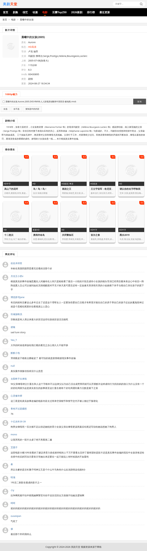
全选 (5, 109)
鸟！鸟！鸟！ (40, 188)
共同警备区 (68, 234)
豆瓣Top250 (59, 12)
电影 (45, 12)
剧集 (15, 12)
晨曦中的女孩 (27, 19)
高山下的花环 (11, 188)
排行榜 (91, 12)
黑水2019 (124, 234)
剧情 (30, 78)
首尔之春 (95, 234)
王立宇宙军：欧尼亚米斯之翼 (106, 188)
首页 (5, 12)
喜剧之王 (66, 188)
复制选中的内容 (32, 109)
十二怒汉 (8, 234)
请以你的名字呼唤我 (130, 188)
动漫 (35, 12)
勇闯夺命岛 (39, 234)
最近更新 (104, 12)
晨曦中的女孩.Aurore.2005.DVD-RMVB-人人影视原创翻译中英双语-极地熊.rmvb (41, 101)
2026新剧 (77, 12)
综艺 (25, 12)
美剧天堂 (75, 546)
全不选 (16, 109)
